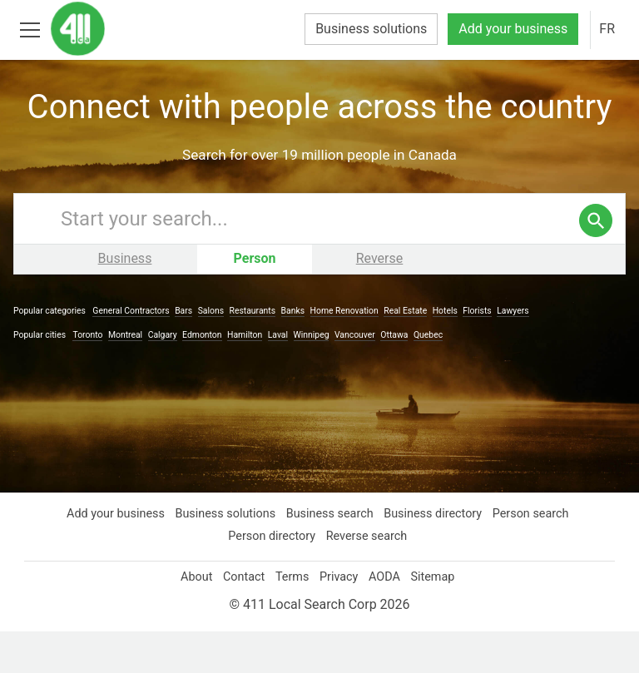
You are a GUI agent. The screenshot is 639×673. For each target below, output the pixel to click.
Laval (287, 376)
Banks (299, 352)
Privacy (339, 618)
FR (606, 29)
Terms (292, 618)
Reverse (379, 300)
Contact (241, 618)
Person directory (271, 577)
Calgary (169, 376)
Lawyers (524, 352)
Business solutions (362, 29)
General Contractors (136, 352)
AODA (387, 618)
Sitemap (438, 618)
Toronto (92, 376)
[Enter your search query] (336, 260)
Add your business (509, 29)
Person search (536, 554)
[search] (595, 262)
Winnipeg (322, 376)
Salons (217, 352)
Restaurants (258, 352)
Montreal (131, 376)
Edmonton (209, 376)
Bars (189, 352)
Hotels (455, 352)
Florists (488, 352)
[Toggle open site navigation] (29, 28)
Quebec (444, 376)
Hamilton (253, 376)
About (191, 618)
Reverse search (368, 577)
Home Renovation (351, 352)
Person (254, 300)
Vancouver (368, 376)
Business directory (435, 554)
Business (125, 300)
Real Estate (415, 352)
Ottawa (409, 376)
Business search (329, 554)
